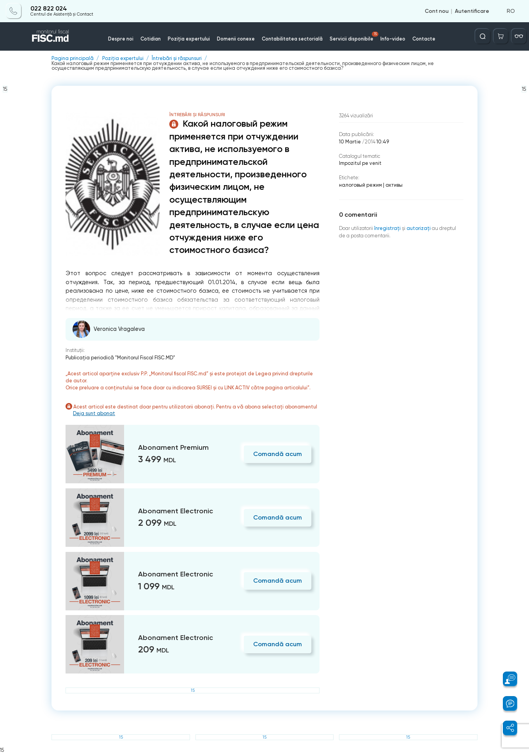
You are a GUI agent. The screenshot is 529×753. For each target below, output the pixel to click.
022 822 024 (48, 8)
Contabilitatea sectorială (292, 39)
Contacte (423, 39)
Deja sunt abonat (94, 413)
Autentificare (472, 11)
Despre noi (120, 39)
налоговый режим (360, 185)
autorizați (419, 228)
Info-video (392, 39)
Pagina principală (72, 58)
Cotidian (150, 39)
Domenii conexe (236, 39)
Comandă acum (277, 454)
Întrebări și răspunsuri (177, 58)
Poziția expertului (189, 39)
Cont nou (437, 11)
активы (394, 185)
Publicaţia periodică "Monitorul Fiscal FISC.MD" (120, 358)
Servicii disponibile (354, 37)
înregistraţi (387, 228)
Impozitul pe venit (360, 163)
